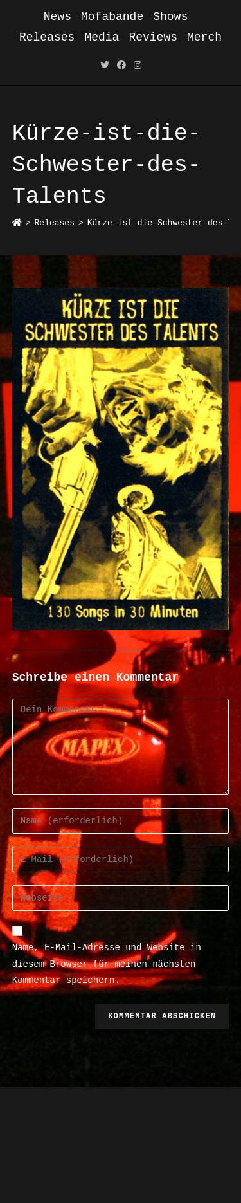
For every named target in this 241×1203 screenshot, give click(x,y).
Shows (170, 16)
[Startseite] (17, 223)
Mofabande (112, 16)
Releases (47, 37)
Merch (204, 37)
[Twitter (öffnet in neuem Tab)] (104, 66)
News (57, 16)
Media (101, 37)
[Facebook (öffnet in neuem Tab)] (121, 66)
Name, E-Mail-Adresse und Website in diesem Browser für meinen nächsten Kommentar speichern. (106, 963)
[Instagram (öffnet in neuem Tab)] (137, 66)
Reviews (153, 37)
